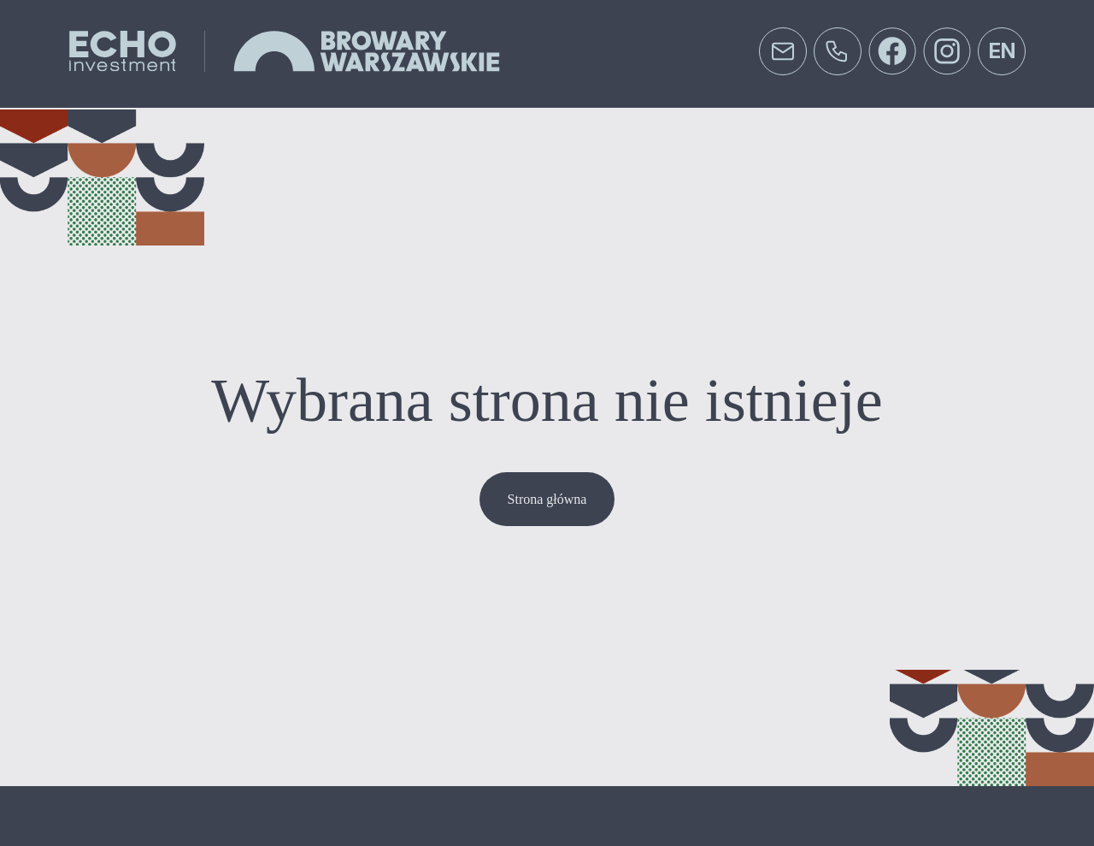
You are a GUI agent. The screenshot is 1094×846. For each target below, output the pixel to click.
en (1002, 50)
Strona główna (547, 499)
